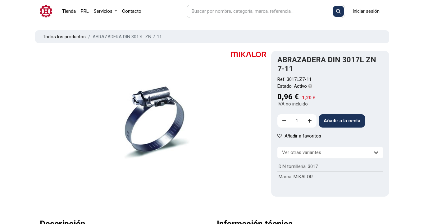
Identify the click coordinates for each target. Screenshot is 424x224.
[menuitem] (69, 11)
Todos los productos (64, 37)
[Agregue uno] (310, 121)
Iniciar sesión (366, 11)
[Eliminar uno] (284, 121)
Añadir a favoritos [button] (299, 136)
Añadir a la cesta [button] (342, 121)
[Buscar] (338, 11)
